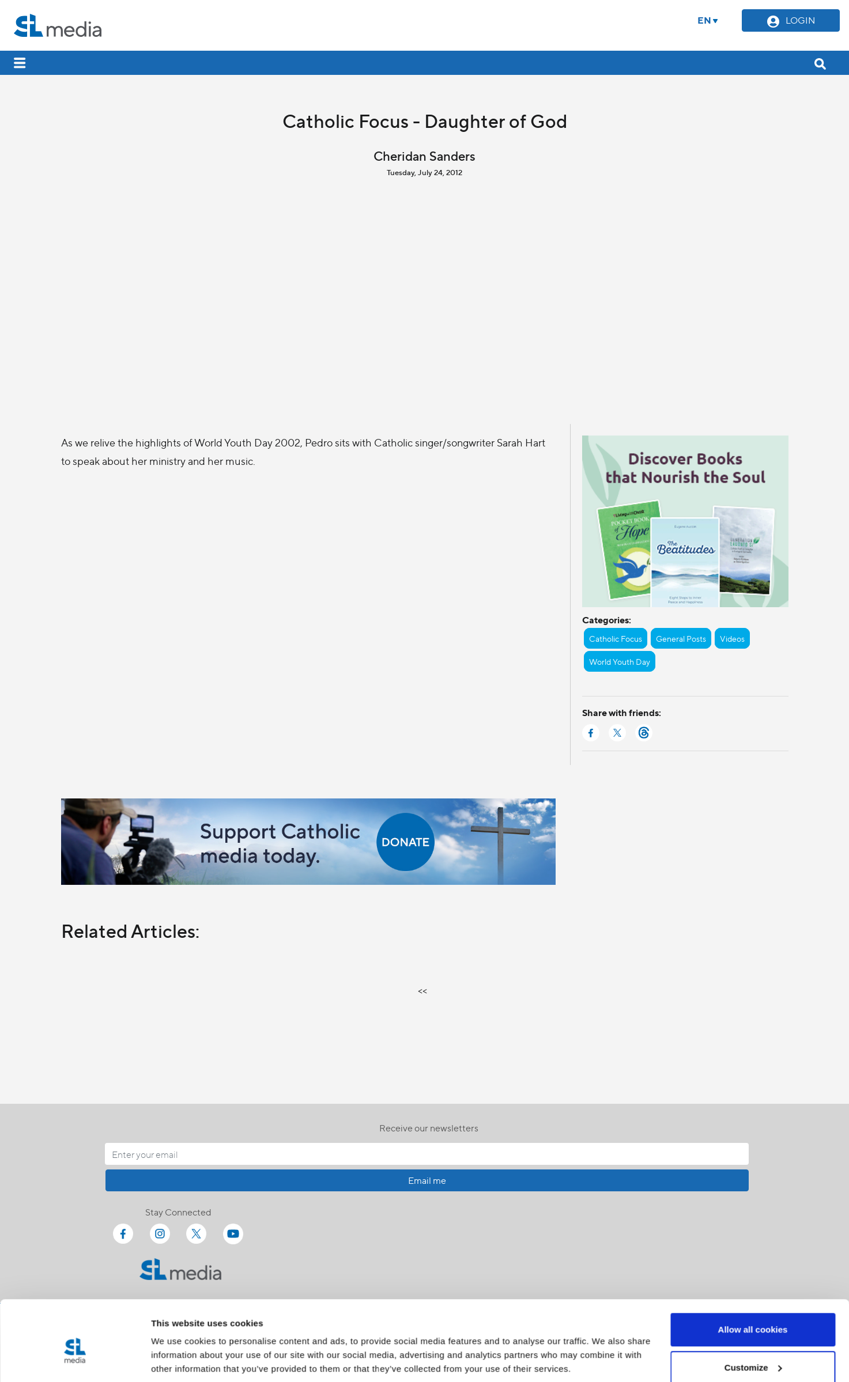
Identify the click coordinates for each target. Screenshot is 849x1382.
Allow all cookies (753, 1276)
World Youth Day (619, 661)
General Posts (681, 638)
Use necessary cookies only (752, 1351)
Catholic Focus (615, 638)
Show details (178, 1346)
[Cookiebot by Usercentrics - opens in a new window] (74, 1359)
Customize (753, 1314)
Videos (732, 638)
